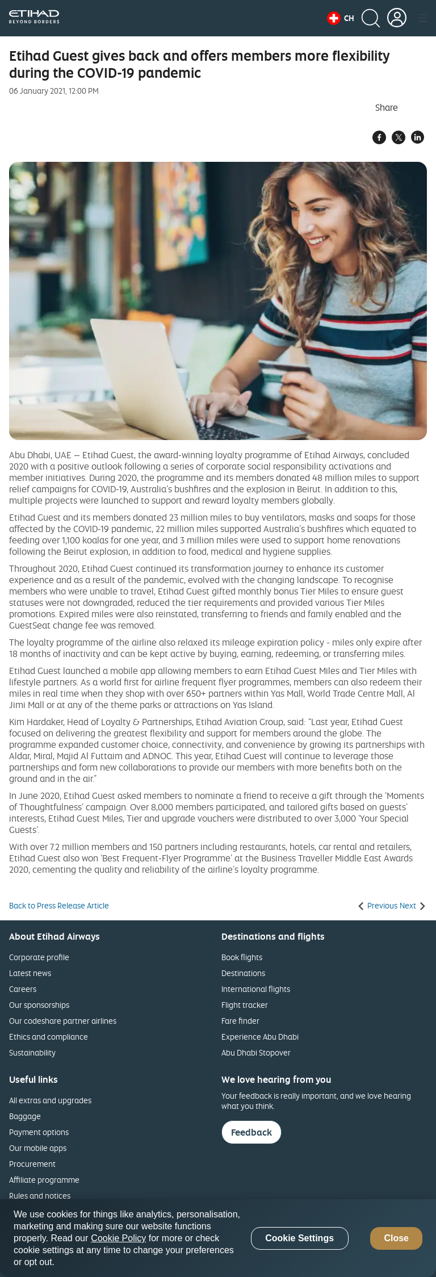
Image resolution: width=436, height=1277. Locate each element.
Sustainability (32, 1052)
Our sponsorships (39, 1004)
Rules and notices (39, 1195)
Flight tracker (244, 1004)
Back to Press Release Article (59, 906)
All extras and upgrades (50, 1100)
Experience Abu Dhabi (260, 1036)
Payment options (39, 1132)
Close (396, 1238)
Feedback (251, 1132)
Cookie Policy (118, 1238)
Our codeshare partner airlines (62, 1020)
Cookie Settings (299, 1238)
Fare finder (240, 1020)
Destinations (243, 973)
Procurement (32, 1163)
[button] (340, 18)
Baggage (25, 1116)
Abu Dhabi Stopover (256, 1052)
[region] (218, 1238)
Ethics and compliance (48, 1036)
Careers (22, 988)
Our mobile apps (37, 1147)
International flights (255, 988)
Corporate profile (39, 957)
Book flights (241, 957)
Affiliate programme (44, 1179)
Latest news (30, 973)
